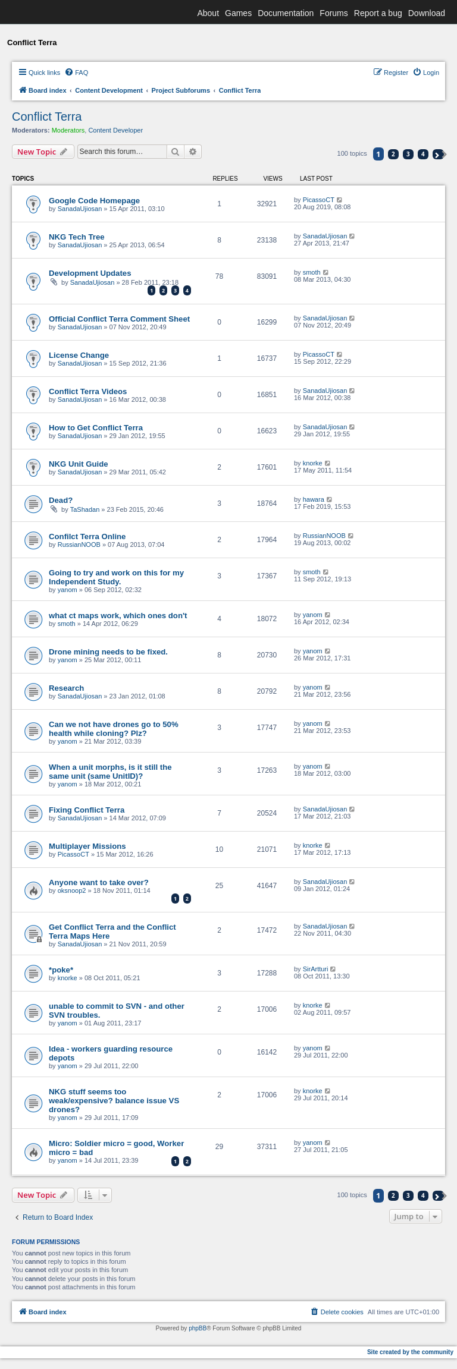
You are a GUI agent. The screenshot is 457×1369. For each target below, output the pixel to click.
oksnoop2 (72, 890)
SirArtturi (315, 969)
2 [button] (393, 154)
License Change (79, 355)
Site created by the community (410, 1352)
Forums (334, 13)
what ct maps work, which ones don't (118, 615)
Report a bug (378, 13)
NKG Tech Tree (77, 236)
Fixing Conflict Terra (86, 809)
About (208, 13)
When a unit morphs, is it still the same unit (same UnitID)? (110, 772)
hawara (313, 499)
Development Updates (90, 273)
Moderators (68, 130)
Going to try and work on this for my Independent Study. (116, 577)
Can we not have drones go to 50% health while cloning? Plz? (114, 729)
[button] (438, 154)
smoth (312, 272)
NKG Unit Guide (78, 464)
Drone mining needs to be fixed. (108, 651)
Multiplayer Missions (87, 846)
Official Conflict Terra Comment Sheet (119, 318)
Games (238, 13)
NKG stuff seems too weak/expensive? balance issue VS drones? (114, 1100)
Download (426, 13)
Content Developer (115, 130)
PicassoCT (318, 199)
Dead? (61, 500)
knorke (313, 463)
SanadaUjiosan (80, 208)
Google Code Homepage (94, 200)
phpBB (197, 1328)
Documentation (286, 13)
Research (66, 688)
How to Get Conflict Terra (96, 427)
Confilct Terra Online (87, 536)
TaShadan (85, 509)
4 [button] (423, 154)
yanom (67, 589)
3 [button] (408, 154)
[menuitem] (76, 72)
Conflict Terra (47, 116)
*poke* (61, 969)
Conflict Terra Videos (88, 391)
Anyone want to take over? (99, 882)
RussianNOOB (79, 544)
